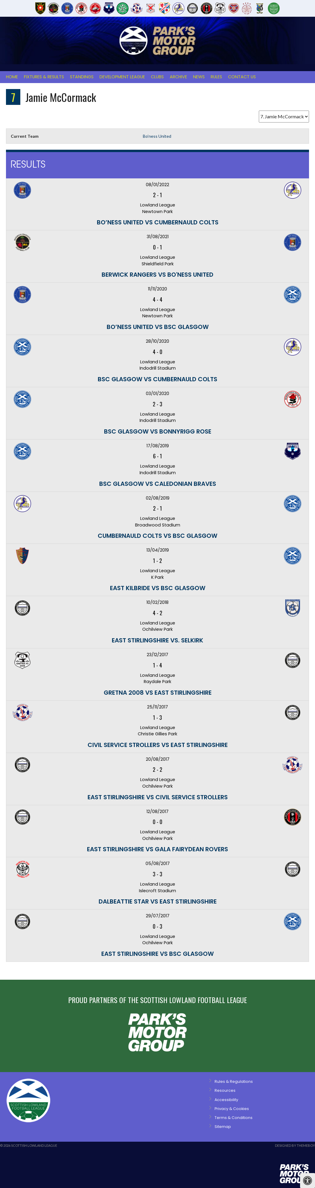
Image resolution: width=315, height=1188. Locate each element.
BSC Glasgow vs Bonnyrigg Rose (157, 431)
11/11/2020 (157, 289)
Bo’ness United (157, 136)
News (199, 77)
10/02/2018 (157, 602)
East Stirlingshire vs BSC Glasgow (157, 954)
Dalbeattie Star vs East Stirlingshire (158, 901)
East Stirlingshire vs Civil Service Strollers (158, 797)
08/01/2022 (157, 185)
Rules (216, 77)
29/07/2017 (157, 916)
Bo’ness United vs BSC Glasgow (158, 327)
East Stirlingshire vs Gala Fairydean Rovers (157, 849)
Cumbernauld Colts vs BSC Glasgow (157, 536)
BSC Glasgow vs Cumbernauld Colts (157, 379)
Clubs (157, 77)
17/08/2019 (157, 446)
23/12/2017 (157, 655)
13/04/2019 (157, 550)
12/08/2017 (157, 812)
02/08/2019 (157, 498)
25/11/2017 (157, 707)
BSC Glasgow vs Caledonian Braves (157, 484)
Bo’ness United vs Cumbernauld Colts (157, 222)
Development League (122, 77)
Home (12, 77)
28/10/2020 (157, 341)
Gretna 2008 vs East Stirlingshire (158, 692)
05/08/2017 (158, 863)
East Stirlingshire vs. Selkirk (157, 640)
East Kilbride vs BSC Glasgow (157, 588)
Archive (178, 77)
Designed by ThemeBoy (295, 1145)
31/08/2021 (158, 237)
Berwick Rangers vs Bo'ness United (157, 274)
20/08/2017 (157, 759)
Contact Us (242, 77)
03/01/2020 (157, 393)
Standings (82, 77)
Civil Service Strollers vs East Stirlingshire (158, 745)
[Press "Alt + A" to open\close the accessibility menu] (307, 1180)
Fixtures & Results (44, 77)
